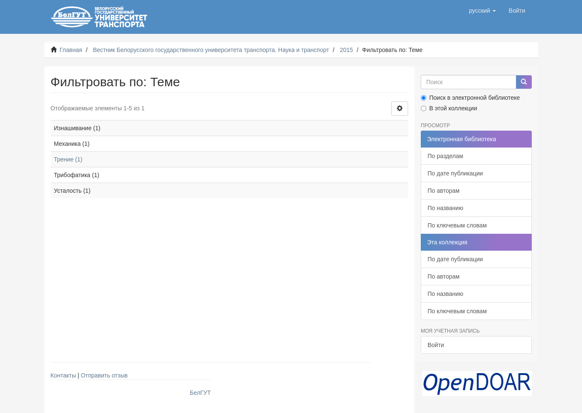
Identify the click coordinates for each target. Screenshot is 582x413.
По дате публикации (455, 173)
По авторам (444, 190)
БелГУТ (200, 392)
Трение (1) (68, 159)
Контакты (63, 375)
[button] (482, 10)
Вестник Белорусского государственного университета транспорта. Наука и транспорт (211, 49)
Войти (436, 345)
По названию (445, 208)
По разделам (445, 156)
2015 (346, 49)
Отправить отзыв (104, 375)
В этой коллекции (449, 108)
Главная (71, 49)
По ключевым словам (457, 225)
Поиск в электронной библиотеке (470, 97)
